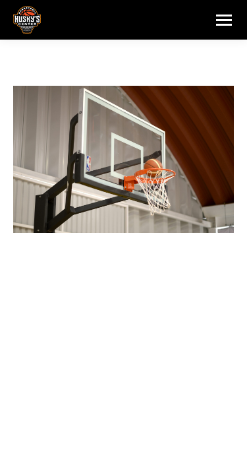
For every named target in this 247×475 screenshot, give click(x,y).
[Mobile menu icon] (224, 20)
